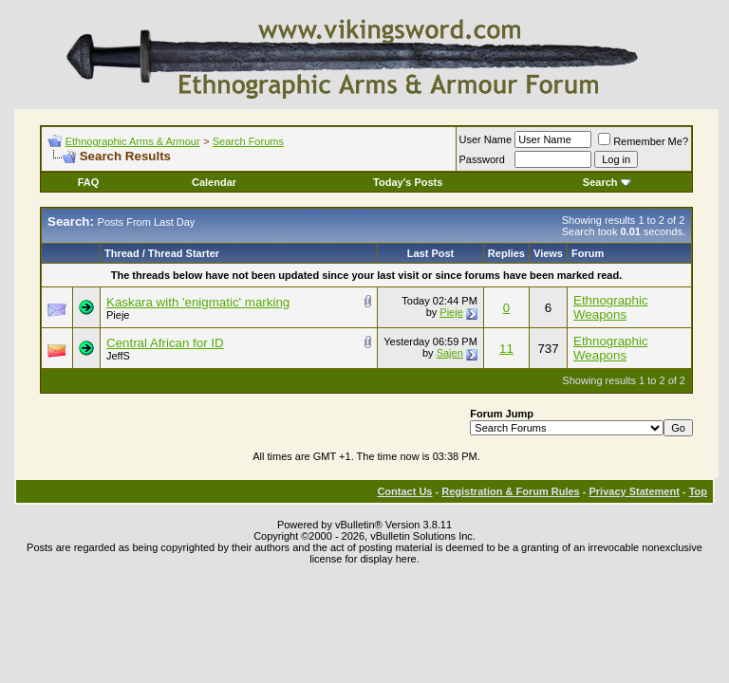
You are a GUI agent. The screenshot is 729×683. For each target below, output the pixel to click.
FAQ (89, 182)
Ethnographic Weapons (610, 307)
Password (482, 159)
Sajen (450, 353)
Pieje (117, 315)
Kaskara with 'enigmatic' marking (198, 302)
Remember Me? (643, 141)
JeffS (118, 355)
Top (698, 491)
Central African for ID (165, 343)
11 (506, 349)
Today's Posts (407, 182)
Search (607, 182)
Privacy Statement (634, 491)
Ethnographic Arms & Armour (132, 141)
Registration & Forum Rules (510, 491)
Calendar (214, 182)
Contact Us (404, 491)
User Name (486, 139)
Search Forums (248, 141)
